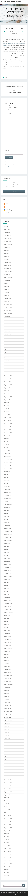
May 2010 (6, 768)
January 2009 (7, 816)
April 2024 (6, 292)
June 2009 (6, 801)
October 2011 (7, 717)
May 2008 (6, 839)
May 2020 (6, 409)
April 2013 (6, 663)
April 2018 (6, 483)
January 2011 (7, 744)
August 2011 (7, 723)
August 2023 (7, 316)
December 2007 (8, 854)
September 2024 (8, 277)
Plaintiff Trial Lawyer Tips (11, 2)
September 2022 (8, 349)
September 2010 (8, 756)
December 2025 (8, 235)
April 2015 (6, 591)
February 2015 (7, 597)
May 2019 (6, 444)
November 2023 (8, 307)
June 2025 (6, 253)
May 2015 (6, 588)
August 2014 (7, 615)
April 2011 (6, 735)
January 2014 (7, 636)
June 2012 (6, 693)
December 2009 (8, 783)
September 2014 (8, 612)
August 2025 (7, 247)
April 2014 (6, 627)
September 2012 (8, 684)
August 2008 (7, 831)
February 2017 (7, 525)
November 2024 (8, 271)
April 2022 (6, 364)
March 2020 (7, 415)
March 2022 (7, 367)
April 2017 (6, 519)
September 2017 (8, 504)
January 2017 (7, 528)
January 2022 (7, 373)
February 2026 (7, 232)
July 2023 (6, 319)
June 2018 (6, 477)
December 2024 (8, 268)
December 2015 (8, 567)
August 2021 (7, 388)
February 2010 (7, 777)
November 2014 (8, 606)
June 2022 (6, 358)
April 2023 (6, 328)
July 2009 (6, 798)
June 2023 (6, 322)
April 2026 (6, 226)
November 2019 (8, 427)
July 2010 (6, 762)
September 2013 (8, 648)
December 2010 (8, 747)
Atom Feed (8, 207)
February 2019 (7, 453)
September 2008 (8, 828)
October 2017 (7, 501)
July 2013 (6, 654)
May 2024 (6, 289)
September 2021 (8, 385)
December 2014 (8, 603)
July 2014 (6, 618)
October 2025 (7, 241)
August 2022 (7, 352)
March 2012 (7, 702)
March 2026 (7, 229)
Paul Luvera (18, 31)
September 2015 (8, 576)
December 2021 (8, 376)
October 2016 (7, 537)
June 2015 (6, 585)
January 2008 (7, 852)
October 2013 (7, 645)
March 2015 (7, 594)
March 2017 (7, 522)
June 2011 (6, 729)
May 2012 (6, 696)
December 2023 (8, 304)
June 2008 (6, 836)
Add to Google (9, 210)
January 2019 (7, 456)
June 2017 (6, 513)
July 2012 (6, 690)
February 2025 (7, 262)
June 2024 (6, 286)
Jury (6, 77)
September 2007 (8, 863)
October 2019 (7, 430)
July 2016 (6, 546)
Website (7, 150)
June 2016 (6, 549)
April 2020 (6, 412)
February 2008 (7, 849)
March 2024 (7, 295)
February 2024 (7, 298)
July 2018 (6, 474)
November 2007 (8, 857)
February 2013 (7, 669)
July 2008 (6, 834)
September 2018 (8, 468)
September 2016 (8, 540)
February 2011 (7, 741)
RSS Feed (8, 204)
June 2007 (6, 872)
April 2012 (6, 699)
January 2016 (7, 564)
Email (6, 143)
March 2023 (7, 331)
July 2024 (6, 283)
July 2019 (6, 438)
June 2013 (6, 657)
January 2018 (7, 492)
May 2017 (6, 516)
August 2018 (7, 471)
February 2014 (7, 633)
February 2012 (7, 705)
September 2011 (8, 720)
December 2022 (8, 340)
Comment (8, 113)
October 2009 (7, 789)
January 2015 (7, 600)
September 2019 (8, 432)
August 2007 (7, 866)
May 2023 (6, 325)
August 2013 (7, 651)
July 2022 (6, 355)
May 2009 (6, 804)
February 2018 (7, 489)
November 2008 (8, 822)
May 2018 (6, 480)
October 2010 (7, 753)
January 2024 (7, 301)
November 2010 (8, 750)
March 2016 (7, 558)
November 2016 (8, 534)
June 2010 (6, 765)
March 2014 (7, 630)
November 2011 (8, 714)
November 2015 (8, 570)
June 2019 (6, 441)
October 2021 (7, 382)
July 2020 (6, 403)
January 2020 (7, 421)
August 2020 (7, 400)
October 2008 (7, 825)
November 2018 (8, 462)
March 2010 (7, 774)
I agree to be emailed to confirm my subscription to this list (14, 185)
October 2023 (7, 310)
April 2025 (6, 259)
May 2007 (6, 875)
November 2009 (8, 786)
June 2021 (6, 394)
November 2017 (8, 498)
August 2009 (7, 795)
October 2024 (7, 274)
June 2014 (6, 621)
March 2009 (7, 810)
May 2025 (6, 256)
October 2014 (7, 609)
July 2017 (6, 510)
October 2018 (7, 465)
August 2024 (7, 280)
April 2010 (6, 771)
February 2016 (7, 561)
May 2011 (6, 732)
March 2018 (7, 486)
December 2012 (8, 675)
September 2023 (8, 313)
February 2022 (7, 370)
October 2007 (7, 860)
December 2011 (8, 711)
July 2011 (6, 726)
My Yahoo (8, 213)
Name (7, 136)
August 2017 (7, 507)
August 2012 (7, 687)
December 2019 (8, 424)
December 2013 (8, 639)
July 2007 (6, 869)
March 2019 (7, 450)
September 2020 (8, 397)
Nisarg (14, 894)
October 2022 (7, 346)
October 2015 (7, 573)
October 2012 (7, 681)
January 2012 (7, 708)
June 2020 (6, 406)
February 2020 (7, 418)
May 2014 (6, 624)
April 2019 (6, 447)
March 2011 (7, 738)
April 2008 (6, 842)
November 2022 (8, 343)
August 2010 (7, 759)
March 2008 (7, 846)
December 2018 (8, 459)
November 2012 (8, 678)
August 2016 (7, 543)
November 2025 (8, 238)
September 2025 (8, 244)
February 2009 (7, 813)
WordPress (19, 892)
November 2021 (8, 379)
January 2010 (7, 780)
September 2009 (8, 792)
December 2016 (8, 531)
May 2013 (6, 660)
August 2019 (7, 435)
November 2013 (8, 642)
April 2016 (6, 555)
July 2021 (6, 391)
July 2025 (6, 250)
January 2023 (7, 337)
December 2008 (8, 819)
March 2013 (7, 666)
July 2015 (6, 582)
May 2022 (6, 361)
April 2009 (6, 807)
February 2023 (7, 334)
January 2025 (7, 265)
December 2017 (8, 495)
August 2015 (7, 579)
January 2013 (7, 672)
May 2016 (6, 552)
